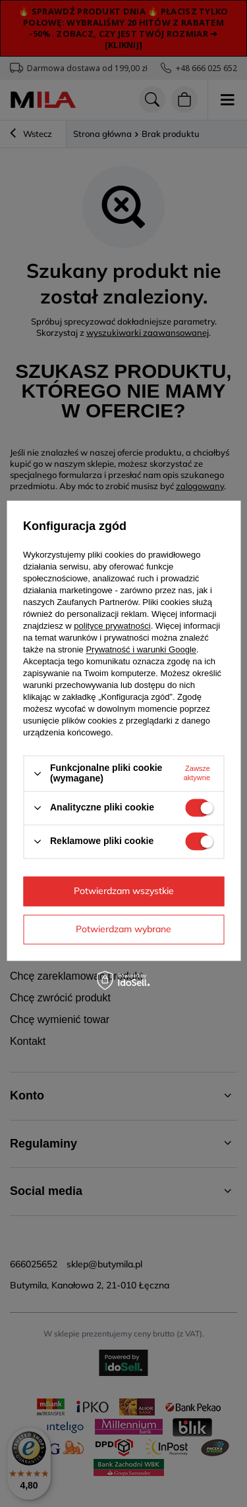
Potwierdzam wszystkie (124, 891)
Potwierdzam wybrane (123, 929)
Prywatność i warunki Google (141, 650)
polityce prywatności (112, 626)
